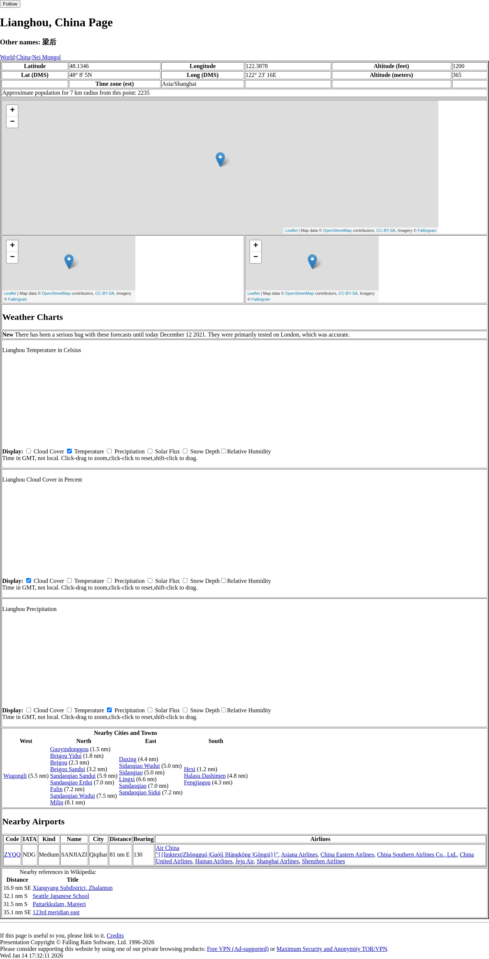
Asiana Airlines (299, 854)
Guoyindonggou (69, 749)
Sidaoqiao (131, 772)
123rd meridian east (56, 912)
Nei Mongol (46, 57)
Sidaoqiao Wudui (139, 766)
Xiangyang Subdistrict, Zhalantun (72, 888)
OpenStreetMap (337, 230)
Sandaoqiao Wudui (72, 796)
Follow (10, 4)
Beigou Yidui (65, 756)
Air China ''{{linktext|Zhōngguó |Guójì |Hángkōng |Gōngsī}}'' (217, 851)
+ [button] (12, 110)
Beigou (58, 762)
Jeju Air (244, 861)
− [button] (12, 122)
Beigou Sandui (67, 769)
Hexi (189, 769)
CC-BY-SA (386, 230)
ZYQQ (12, 854)
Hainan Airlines (213, 861)
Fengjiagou (197, 782)
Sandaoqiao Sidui (140, 792)
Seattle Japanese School (61, 896)
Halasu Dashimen (205, 776)
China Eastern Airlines (347, 854)
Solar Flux (167, 451)
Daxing (127, 759)
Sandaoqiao (133, 786)
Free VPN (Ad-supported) (238, 949)
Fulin (56, 789)
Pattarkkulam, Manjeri (59, 904)
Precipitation (129, 451)
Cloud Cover (49, 451)
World (7, 57)
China (23, 57)
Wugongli (15, 776)
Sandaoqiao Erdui (71, 782)
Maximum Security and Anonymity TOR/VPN (332, 949)
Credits (115, 935)
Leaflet (291, 230)
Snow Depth (205, 451)
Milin (56, 802)
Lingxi (127, 779)
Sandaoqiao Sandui (72, 776)
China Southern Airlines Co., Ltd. (417, 854)
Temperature (89, 451)
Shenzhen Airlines (323, 861)
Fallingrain (427, 230)
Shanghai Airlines (278, 861)
